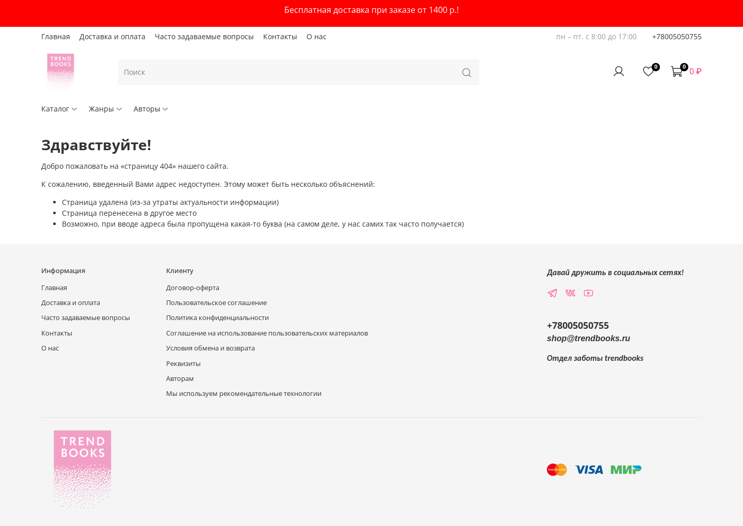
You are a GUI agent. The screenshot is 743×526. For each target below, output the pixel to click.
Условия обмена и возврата (210, 348)
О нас (316, 36)
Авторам (180, 378)
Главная (55, 36)
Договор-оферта (192, 287)
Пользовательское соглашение (216, 302)
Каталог (59, 109)
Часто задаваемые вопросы (204, 36)
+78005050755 (677, 36)
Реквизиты (183, 363)
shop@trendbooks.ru (588, 338)
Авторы (151, 109)
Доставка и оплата (112, 36)
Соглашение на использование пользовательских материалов (267, 333)
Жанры (106, 109)
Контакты (280, 36)
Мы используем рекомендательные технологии (243, 393)
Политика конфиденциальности (217, 317)
